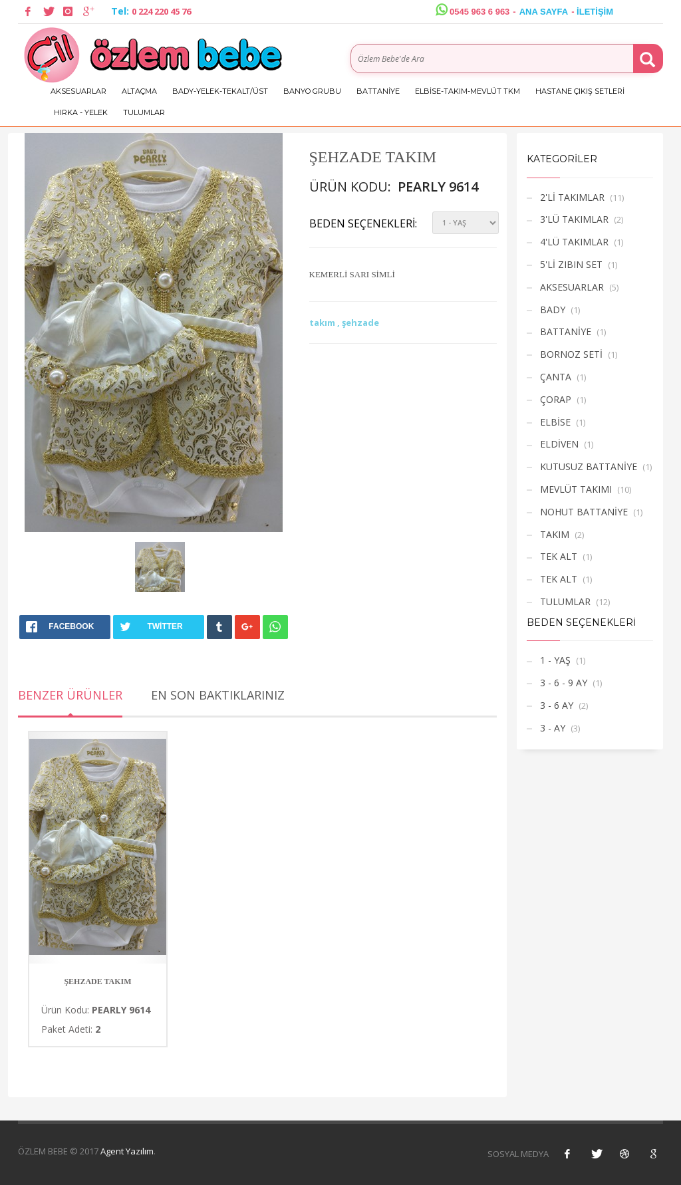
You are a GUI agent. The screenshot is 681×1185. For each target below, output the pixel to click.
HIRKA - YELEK (81, 112)
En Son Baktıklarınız (218, 695)
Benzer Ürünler (70, 695)
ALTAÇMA (139, 91)
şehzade (360, 323)
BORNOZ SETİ (571, 354)
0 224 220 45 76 (161, 11)
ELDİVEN (559, 444)
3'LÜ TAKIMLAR (574, 219)
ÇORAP (555, 399)
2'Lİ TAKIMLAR (572, 197)
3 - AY (552, 728)
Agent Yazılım (127, 1151)
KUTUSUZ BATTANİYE (588, 466)
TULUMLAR (144, 112)
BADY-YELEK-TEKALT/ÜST (220, 91)
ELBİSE (555, 422)
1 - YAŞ (555, 660)
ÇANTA (555, 376)
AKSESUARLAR (78, 91)
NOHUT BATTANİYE (584, 511)
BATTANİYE (378, 91)
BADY (552, 309)
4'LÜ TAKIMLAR (574, 241)
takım (323, 323)
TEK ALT (558, 556)
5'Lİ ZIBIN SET (571, 264)
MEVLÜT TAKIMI (576, 489)
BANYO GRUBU (312, 91)
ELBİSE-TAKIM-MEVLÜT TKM (467, 91)
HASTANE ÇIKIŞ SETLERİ (579, 91)
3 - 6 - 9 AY (563, 682)
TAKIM (554, 534)
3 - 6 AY (556, 705)
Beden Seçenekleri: (363, 223)
